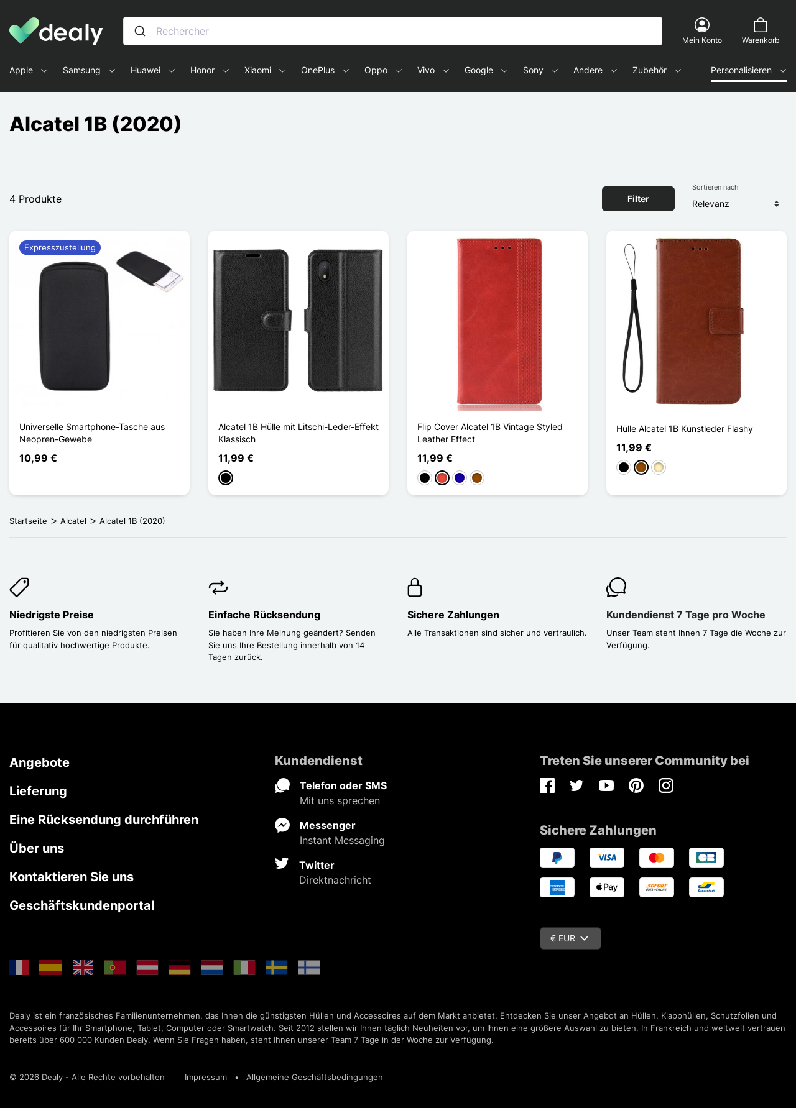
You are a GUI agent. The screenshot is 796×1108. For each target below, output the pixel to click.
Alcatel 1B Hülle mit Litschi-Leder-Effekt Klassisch (298, 432)
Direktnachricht (335, 880)
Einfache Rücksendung (264, 614)
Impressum (206, 1077)
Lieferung (38, 791)
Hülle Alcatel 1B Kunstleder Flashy (684, 428)
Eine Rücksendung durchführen (103, 819)
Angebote (39, 762)
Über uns (36, 848)
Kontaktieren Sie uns (71, 876)
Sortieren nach (715, 187)
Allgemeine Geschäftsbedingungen (314, 1077)
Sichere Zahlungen (453, 614)
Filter (638, 198)
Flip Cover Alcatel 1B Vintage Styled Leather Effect (490, 432)
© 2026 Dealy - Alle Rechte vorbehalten (87, 1077)
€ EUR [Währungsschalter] (569, 938)
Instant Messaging (342, 840)
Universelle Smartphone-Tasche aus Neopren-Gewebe (92, 432)
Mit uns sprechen (340, 800)
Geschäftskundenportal (81, 905)
